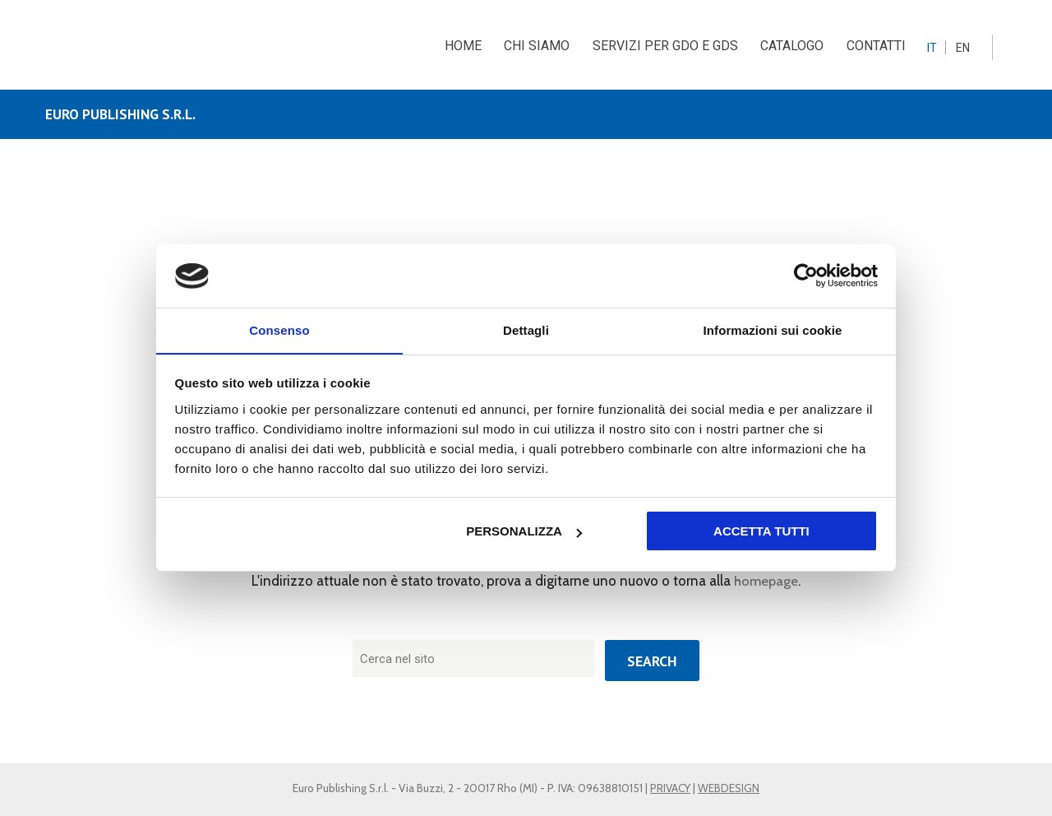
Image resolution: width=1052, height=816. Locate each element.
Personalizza (524, 532)
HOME (461, 45)
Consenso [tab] (279, 329)
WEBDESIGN (728, 788)
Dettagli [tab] (526, 329)
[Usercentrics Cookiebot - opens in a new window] (806, 275)
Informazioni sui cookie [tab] (773, 329)
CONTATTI (879, 45)
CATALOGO (794, 45)
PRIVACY (670, 788)
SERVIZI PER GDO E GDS (666, 45)
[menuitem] (938, 46)
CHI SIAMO (537, 45)
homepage (766, 581)
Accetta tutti (761, 532)
